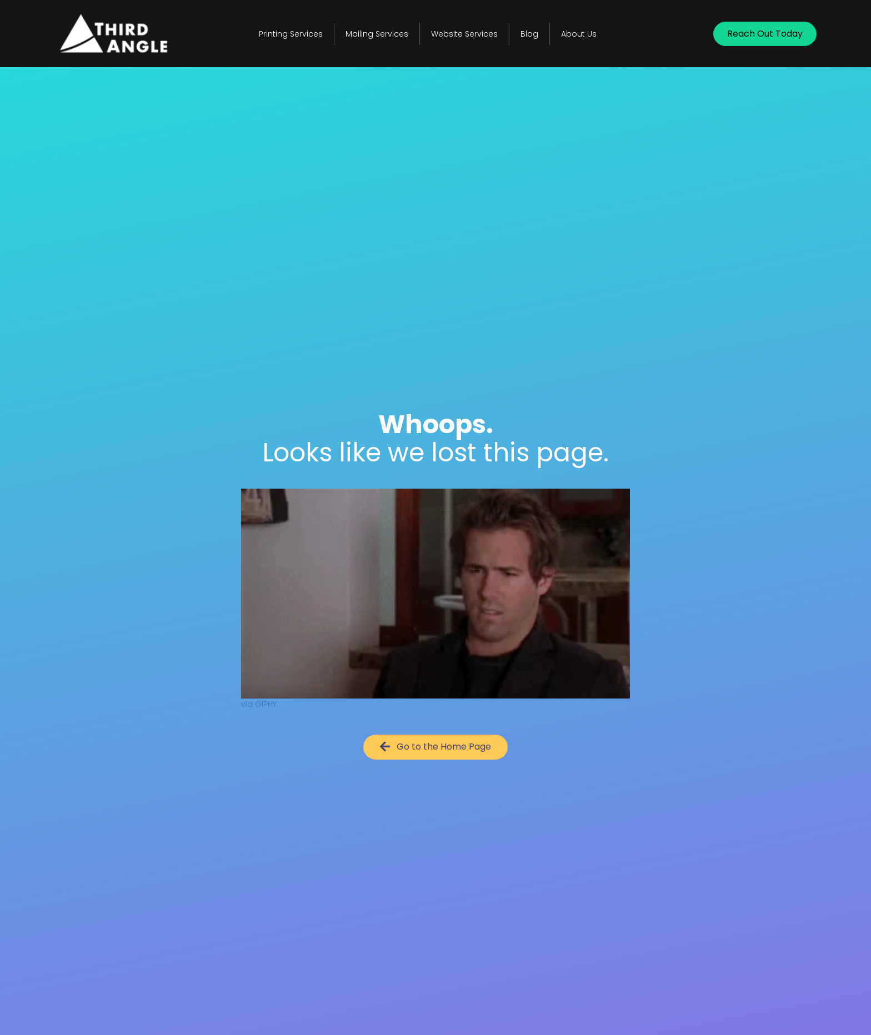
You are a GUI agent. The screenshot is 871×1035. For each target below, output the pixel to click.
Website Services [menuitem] (464, 33)
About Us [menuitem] (579, 33)
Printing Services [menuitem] (291, 33)
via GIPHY (259, 704)
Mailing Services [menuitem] (377, 33)
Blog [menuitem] (529, 33)
